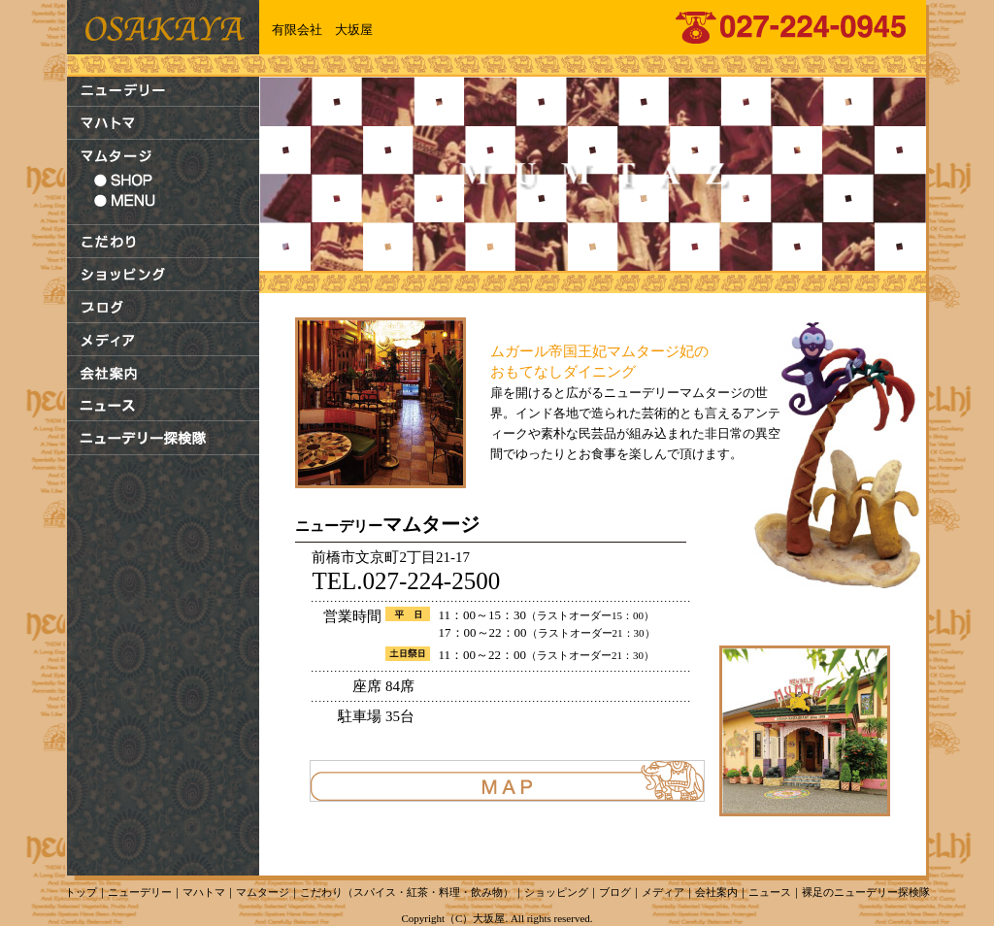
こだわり (321, 892)
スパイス (374, 892)
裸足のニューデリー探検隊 (866, 892)
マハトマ (203, 892)
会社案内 (716, 892)
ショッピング (556, 892)
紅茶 (417, 892)
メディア (663, 892)
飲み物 (487, 892)
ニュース (769, 892)
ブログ (615, 892)
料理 (449, 892)
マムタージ (262, 892)
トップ (81, 892)
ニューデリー (140, 892)
